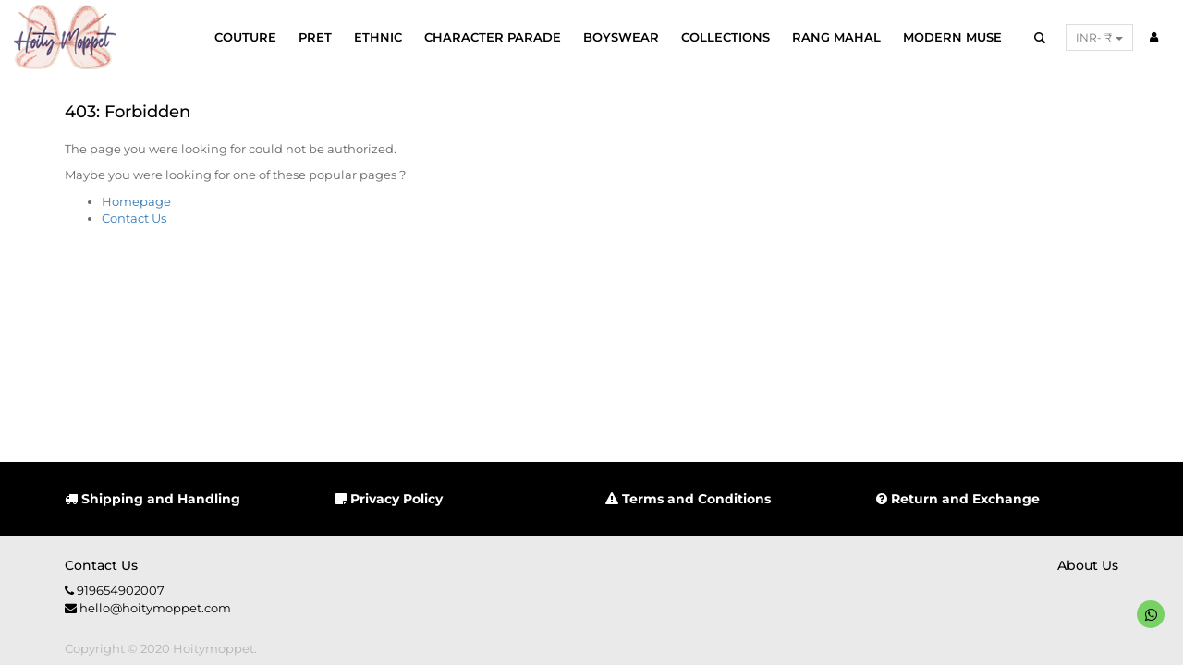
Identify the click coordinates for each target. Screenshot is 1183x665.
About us (1087, 565)
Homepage (136, 201)
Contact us (101, 565)
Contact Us (134, 218)
